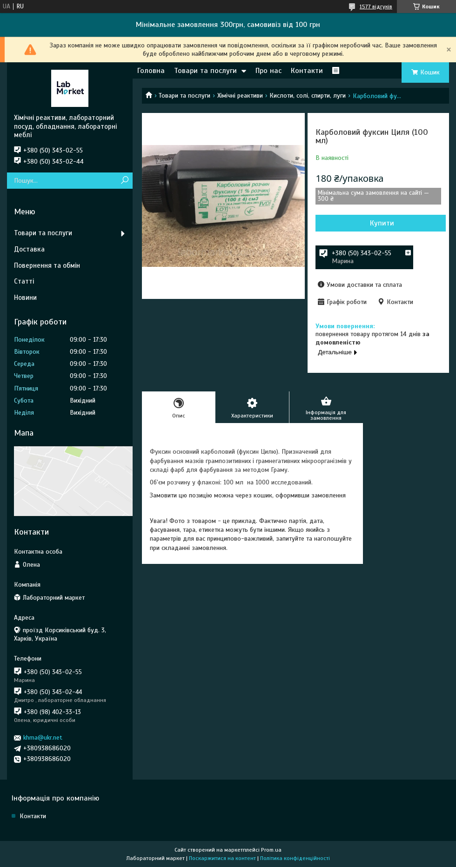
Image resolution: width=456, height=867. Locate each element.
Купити (382, 223)
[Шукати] (124, 180)
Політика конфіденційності (295, 858)
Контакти (307, 70)
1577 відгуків (376, 6)
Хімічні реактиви (240, 95)
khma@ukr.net (42, 737)
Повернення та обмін (47, 265)
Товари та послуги (205, 70)
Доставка (29, 249)
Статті (24, 281)
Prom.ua (271, 850)
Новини (25, 297)
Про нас (268, 70)
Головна (151, 70)
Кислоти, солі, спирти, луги (307, 95)
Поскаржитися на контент (222, 858)
